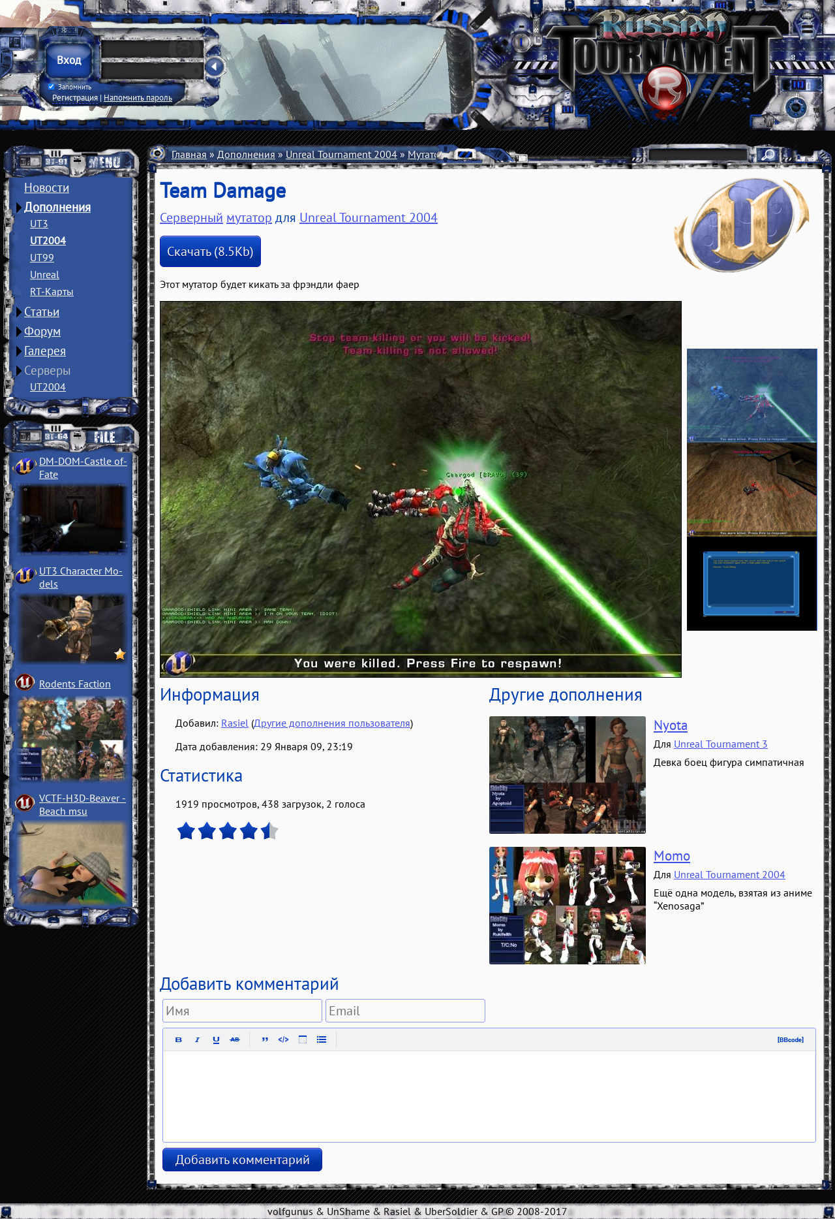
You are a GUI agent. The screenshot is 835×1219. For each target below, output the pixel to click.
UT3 (39, 223)
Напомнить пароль (138, 97)
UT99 (42, 257)
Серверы (47, 370)
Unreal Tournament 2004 (341, 154)
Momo (672, 855)
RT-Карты (52, 291)
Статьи (41, 311)
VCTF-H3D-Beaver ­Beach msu (82, 804)
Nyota (671, 725)
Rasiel (235, 722)
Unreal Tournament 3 (721, 743)
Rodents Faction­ (75, 683)
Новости (46, 187)
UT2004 (48, 240)
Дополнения (57, 207)
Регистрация (75, 97)
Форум (42, 331)
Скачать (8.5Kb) (210, 251)
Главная (189, 154)
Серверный (191, 217)
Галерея (45, 350)
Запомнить (69, 86)
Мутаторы (430, 154)
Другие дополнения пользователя (332, 722)
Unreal (44, 274)
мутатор (249, 217)
